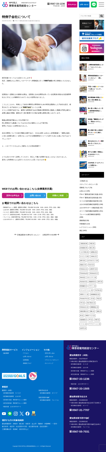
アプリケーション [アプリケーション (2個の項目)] (94, 324)
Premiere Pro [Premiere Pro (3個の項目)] (84, 298)
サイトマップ (49, 363)
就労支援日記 (36, 21)
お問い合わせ (35, 195)
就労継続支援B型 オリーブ (48, 393)
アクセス (26, 353)
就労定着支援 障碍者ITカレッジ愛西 (14, 403)
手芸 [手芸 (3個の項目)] (99, 298)
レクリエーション (88, 227)
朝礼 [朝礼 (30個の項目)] (92, 248)
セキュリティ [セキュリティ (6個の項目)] (91, 277)
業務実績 (84, 220)
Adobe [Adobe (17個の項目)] (94, 256)
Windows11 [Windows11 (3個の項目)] (84, 307)
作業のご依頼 (58, 195)
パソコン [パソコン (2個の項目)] (83, 324)
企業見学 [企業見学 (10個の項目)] (93, 269)
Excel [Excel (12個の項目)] (91, 264)
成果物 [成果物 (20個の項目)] (94, 252)
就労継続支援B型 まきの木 (12, 396)
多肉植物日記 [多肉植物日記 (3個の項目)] (95, 294)
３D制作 (84, 181)
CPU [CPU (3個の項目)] (82, 303)
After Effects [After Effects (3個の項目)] (91, 303)
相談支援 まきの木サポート (12, 406)
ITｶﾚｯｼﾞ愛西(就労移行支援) (23, 21)
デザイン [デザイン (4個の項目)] (92, 286)
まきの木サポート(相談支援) (91, 208)
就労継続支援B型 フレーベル (49, 400)
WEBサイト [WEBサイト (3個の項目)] (84, 294)
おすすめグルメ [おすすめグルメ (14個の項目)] (92, 260)
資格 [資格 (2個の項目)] (99, 311)
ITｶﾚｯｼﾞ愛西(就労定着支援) (91, 198)
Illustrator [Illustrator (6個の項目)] (83, 281)
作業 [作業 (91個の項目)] (92, 243)
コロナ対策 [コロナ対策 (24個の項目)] (84, 252)
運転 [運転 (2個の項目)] (92, 311)
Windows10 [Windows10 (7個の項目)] (94, 273)
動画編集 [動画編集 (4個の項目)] (83, 286)
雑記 (83, 230)
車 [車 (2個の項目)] (81, 315)
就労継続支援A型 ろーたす (12, 393)
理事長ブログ (86, 187)
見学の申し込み (50, 353)
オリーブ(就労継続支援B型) (91, 211)
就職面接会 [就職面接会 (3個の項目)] (94, 307)
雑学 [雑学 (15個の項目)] (82, 260)
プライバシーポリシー (52, 360)
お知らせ (85, 191)
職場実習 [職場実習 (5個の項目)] (92, 281)
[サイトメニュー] (101, 4)
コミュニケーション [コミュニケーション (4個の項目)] (86, 290)
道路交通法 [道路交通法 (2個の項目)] (84, 311)
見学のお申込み (12, 195)
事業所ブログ (27, 363)
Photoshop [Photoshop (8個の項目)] (84, 273)
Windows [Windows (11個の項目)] (83, 269)
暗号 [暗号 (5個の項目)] (100, 281)
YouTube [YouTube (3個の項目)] (98, 290)
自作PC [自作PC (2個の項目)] (83, 328)
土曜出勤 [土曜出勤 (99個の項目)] (83, 243)
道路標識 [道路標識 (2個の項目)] (83, 319)
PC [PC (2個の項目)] (90, 319)
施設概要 (6, 353)
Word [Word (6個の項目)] (82, 277)
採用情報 (26, 360)
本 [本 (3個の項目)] (92, 298)
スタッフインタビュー (89, 184)
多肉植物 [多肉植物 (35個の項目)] (83, 248)
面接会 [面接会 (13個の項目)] (83, 264)
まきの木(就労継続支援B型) (91, 204)
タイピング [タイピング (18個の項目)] (84, 256)
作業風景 (85, 224)
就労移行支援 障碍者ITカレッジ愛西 (14, 400)
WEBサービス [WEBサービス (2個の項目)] (90, 315)
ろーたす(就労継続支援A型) (91, 201)
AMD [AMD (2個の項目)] (97, 319)
